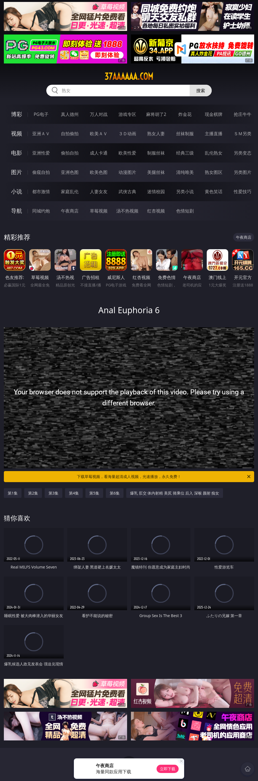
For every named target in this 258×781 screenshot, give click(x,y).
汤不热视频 (127, 211)
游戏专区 (127, 114)
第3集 (53, 493)
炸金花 (185, 114)
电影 (16, 152)
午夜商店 (70, 211)
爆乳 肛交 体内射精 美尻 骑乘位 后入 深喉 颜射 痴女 (174, 493)
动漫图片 (127, 172)
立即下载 (167, 768)
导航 (16, 210)
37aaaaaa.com (128, 76)
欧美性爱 (127, 153)
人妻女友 (99, 191)
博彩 (16, 114)
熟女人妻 (156, 134)
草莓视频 (99, 211)
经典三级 (185, 153)
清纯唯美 (185, 172)
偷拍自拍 (70, 153)
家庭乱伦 (70, 191)
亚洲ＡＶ (41, 134)
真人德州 (70, 114)
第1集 (13, 493)
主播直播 (213, 134)
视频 (16, 133)
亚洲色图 (70, 172)
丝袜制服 (185, 134)
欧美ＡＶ (99, 134)
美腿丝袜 (156, 172)
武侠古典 (127, 191)
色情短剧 (185, 211)
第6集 (115, 493)
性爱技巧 (242, 191)
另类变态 (242, 153)
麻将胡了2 (156, 114)
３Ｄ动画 (127, 134)
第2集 (33, 493)
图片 (16, 172)
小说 (16, 191)
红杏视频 (156, 211)
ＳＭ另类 (242, 134)
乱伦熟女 (213, 153)
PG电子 (41, 114)
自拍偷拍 (70, 134)
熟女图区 (213, 172)
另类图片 (242, 172)
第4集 (74, 493)
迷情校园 (156, 191)
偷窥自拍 (41, 172)
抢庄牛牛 (242, 114)
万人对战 (99, 114)
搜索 (200, 90)
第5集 (94, 493)
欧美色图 (99, 172)
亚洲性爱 (41, 153)
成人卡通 (99, 153)
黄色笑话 (213, 191)
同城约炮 (41, 211)
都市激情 (41, 191)
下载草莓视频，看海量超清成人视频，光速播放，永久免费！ (164, 476)
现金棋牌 (213, 114)
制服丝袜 (156, 153)
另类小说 (185, 191)
